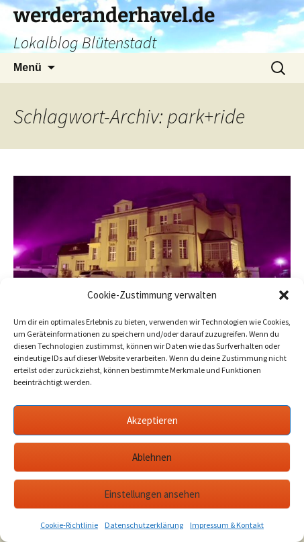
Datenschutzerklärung (144, 525)
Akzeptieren (152, 420)
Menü (27, 67)
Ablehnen (152, 457)
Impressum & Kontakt (227, 525)
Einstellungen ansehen (152, 494)
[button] (284, 295)
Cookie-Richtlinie (69, 525)
